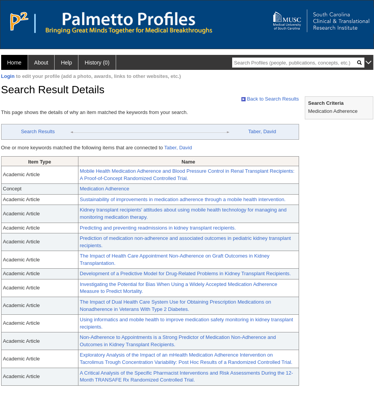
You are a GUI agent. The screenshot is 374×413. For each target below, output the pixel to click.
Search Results (38, 131)
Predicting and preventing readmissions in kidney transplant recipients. (158, 228)
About (41, 62)
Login (8, 76)
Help (66, 62)
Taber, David (262, 131)
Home (14, 62)
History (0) (97, 62)
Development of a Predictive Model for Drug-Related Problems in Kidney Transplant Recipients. (185, 273)
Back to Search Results (270, 99)
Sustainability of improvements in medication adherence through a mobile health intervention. (183, 199)
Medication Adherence (105, 189)
